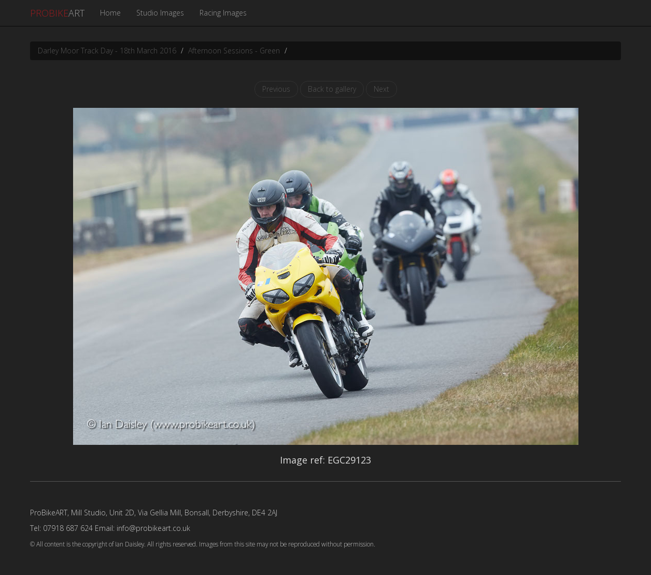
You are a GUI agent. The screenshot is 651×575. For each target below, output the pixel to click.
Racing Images (223, 13)
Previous (276, 89)
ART (57, 13)
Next (381, 89)
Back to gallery (332, 89)
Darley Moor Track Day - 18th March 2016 (107, 50)
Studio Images (160, 13)
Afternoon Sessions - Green (234, 50)
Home (110, 13)
